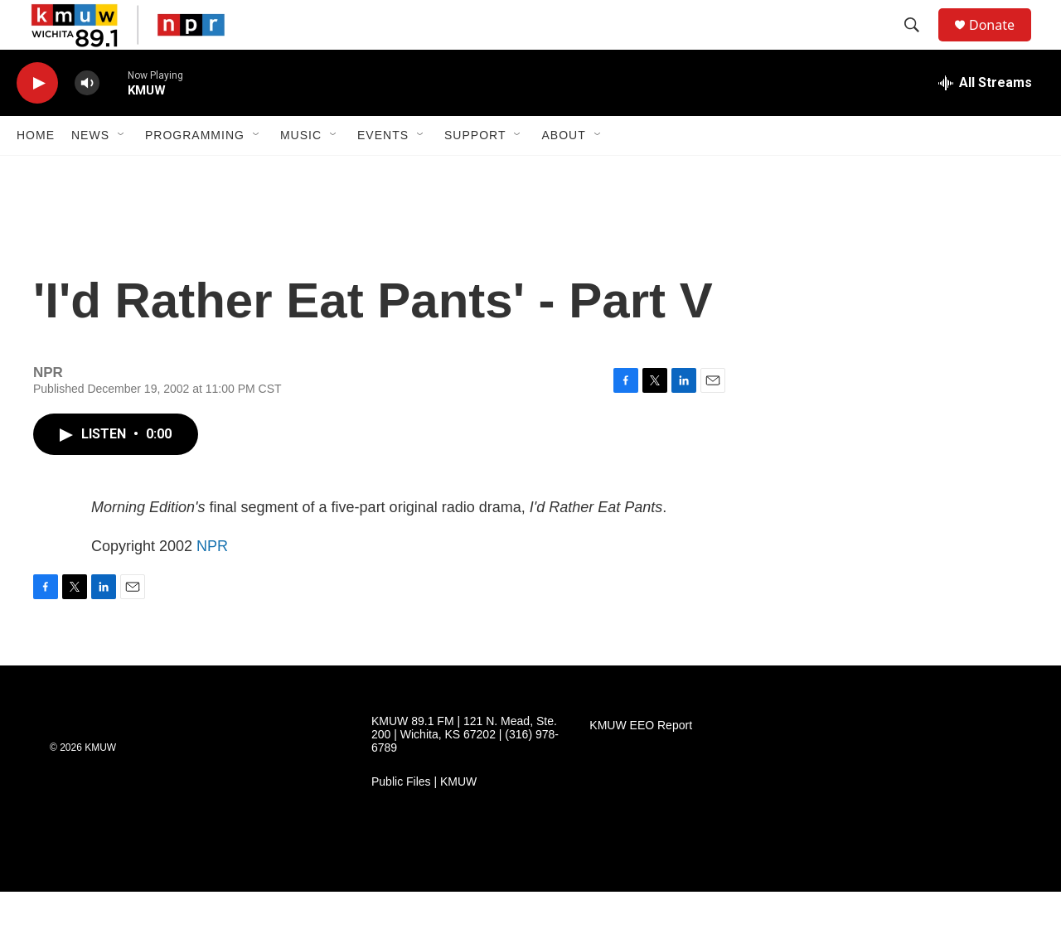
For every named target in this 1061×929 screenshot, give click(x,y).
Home (36, 172)
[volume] (87, 120)
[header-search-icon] (919, 43)
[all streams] (985, 120)
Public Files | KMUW (424, 819)
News (90, 172)
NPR (212, 583)
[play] (37, 120)
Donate (1002, 43)
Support (475, 172)
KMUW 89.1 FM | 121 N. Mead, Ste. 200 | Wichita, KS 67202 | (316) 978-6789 (465, 771)
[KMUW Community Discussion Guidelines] (406, 896)
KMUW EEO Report (640, 763)
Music (301, 172)
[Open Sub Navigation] (121, 172)
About (563, 172)
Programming (195, 172)
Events (383, 172)
